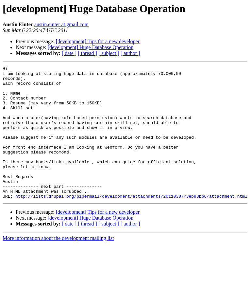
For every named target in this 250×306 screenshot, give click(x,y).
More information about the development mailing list (58, 264)
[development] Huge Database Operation (91, 47)
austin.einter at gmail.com (61, 24)
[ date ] (69, 53)
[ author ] (130, 53)
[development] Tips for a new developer (98, 41)
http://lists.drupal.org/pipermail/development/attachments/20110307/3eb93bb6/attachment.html (131, 222)
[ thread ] (87, 53)
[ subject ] (108, 53)
